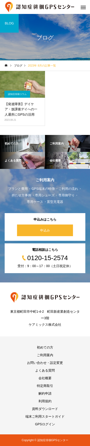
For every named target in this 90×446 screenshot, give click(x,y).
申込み (45, 230)
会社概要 (45, 378)
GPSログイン (45, 424)
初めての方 (45, 347)
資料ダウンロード (45, 409)
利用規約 (45, 401)
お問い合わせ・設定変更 (45, 363)
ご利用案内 (45, 355)
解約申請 (45, 393)
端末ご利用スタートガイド (45, 416)
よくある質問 (45, 370)
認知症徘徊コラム (17, 94)
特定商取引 (45, 386)
